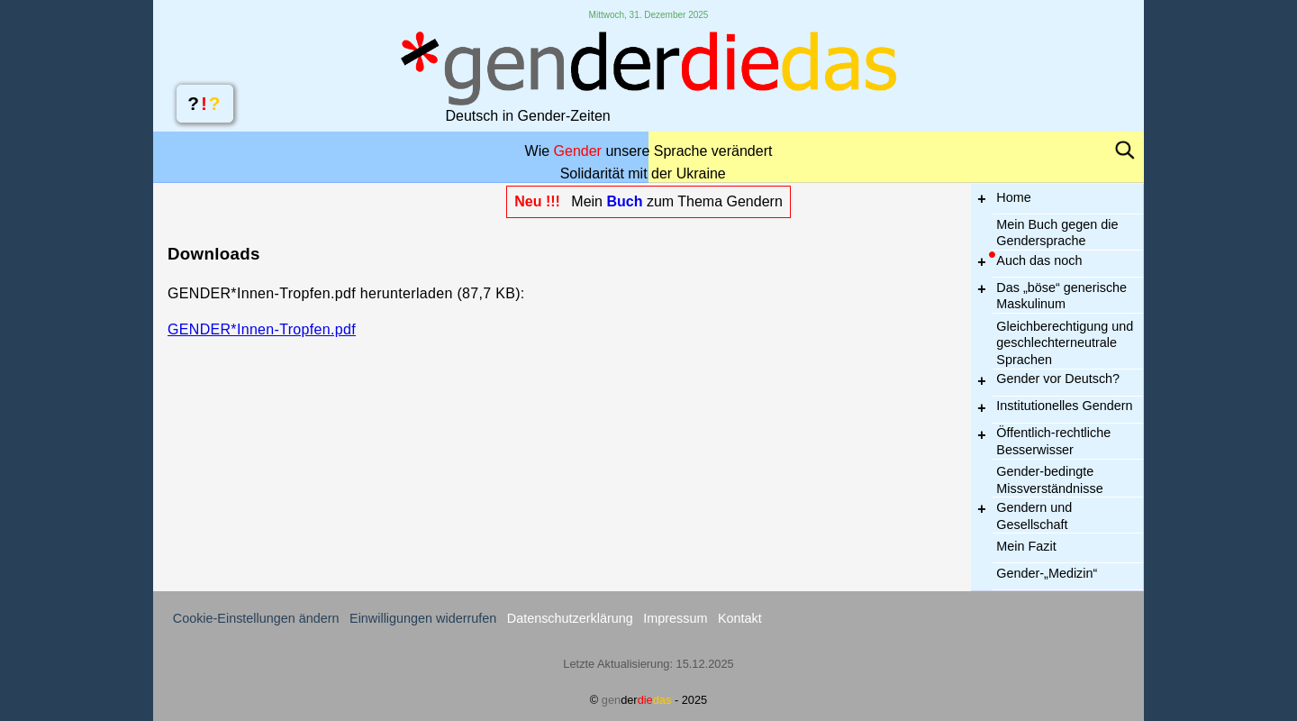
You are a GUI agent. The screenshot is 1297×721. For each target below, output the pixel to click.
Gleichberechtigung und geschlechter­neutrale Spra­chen (1064, 342)
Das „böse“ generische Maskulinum (1061, 296)
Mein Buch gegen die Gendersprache (1057, 233)
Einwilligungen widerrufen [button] (422, 618)
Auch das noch (1039, 260)
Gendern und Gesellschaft (1034, 516)
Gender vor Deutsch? (1058, 378)
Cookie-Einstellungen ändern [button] (256, 618)
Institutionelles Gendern (1064, 405)
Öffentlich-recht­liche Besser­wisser (1053, 441)
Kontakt (740, 618)
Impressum (675, 618)
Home (1013, 197)
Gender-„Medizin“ (1046, 573)
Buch (624, 201)
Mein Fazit (1026, 546)
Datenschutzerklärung (570, 618)
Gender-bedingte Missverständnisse (1049, 480)
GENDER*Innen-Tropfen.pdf (262, 329)
